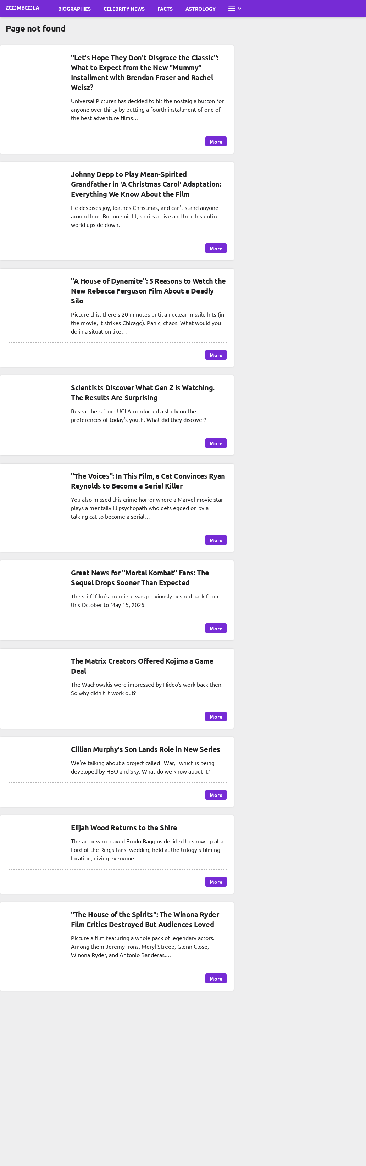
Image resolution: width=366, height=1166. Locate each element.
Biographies (74, 8)
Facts (165, 8)
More (216, 141)
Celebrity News (124, 8)
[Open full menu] (234, 8)
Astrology (200, 8)
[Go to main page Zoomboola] (23, 8)
